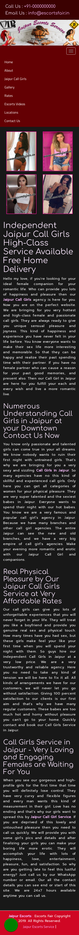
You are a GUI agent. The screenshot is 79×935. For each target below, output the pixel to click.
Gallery (9, 87)
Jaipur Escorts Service (38, 926)
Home (8, 61)
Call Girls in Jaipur (52, 470)
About (8, 70)
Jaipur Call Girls (15, 78)
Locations (11, 112)
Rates (8, 95)
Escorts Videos (14, 103)
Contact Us (12, 120)
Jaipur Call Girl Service (51, 816)
